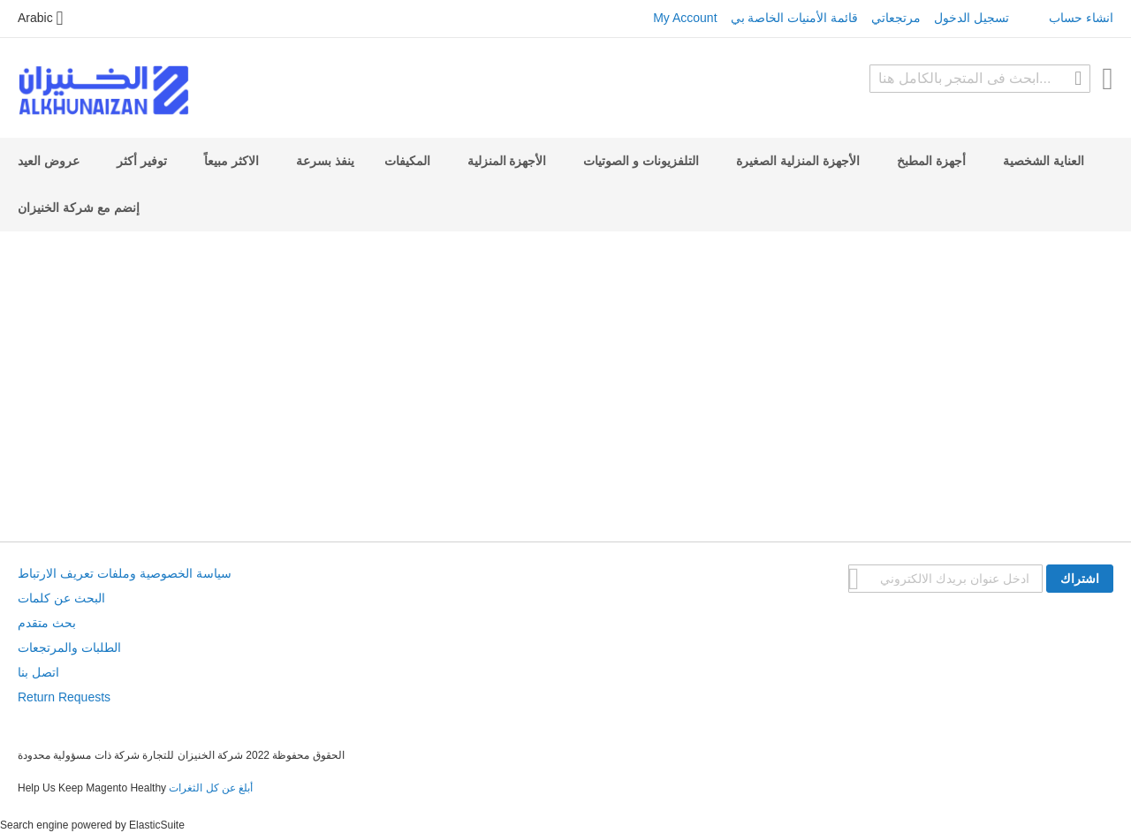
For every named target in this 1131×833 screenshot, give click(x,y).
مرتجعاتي (896, 18)
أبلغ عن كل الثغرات (211, 788)
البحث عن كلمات (61, 598)
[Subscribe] (1079, 578)
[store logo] (103, 90)
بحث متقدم (47, 623)
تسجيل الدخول (971, 18)
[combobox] (979, 78)
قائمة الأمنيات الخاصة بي (795, 18)
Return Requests (64, 697)
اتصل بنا (38, 672)
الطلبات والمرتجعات (69, 647)
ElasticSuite (157, 825)
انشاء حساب (1081, 18)
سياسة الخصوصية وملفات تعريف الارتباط (125, 573)
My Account (685, 18)
